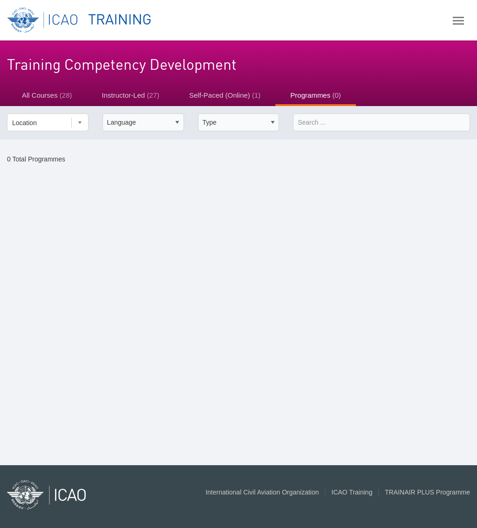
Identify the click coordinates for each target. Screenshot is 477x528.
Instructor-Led (130, 95)
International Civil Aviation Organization (262, 492)
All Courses (47, 95)
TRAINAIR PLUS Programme (427, 492)
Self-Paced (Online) (224, 95)
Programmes (315, 95)
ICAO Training (352, 492)
